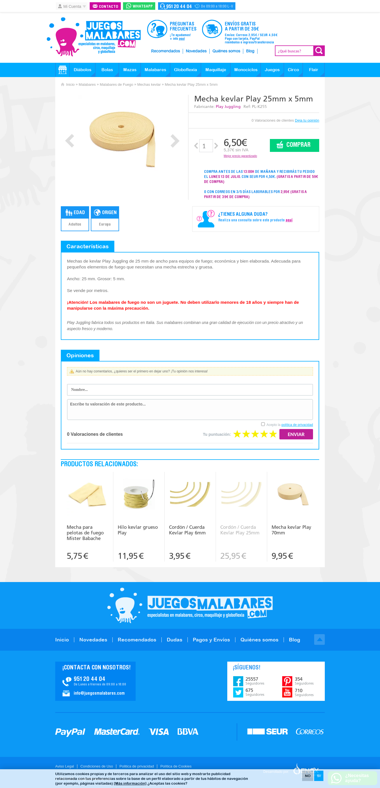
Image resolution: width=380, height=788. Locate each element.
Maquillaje (215, 69)
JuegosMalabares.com (94, 37)
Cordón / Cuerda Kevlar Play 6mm (187, 530)
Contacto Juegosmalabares (196, 6)
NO (308, 776)
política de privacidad (297, 425)
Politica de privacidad (136, 766)
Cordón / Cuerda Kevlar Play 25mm (239, 530)
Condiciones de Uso (96, 766)
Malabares (155, 69)
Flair (313, 69)
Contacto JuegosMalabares (95, 681)
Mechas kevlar (149, 84)
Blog (250, 51)
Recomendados (165, 51)
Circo (293, 69)
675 (254, 692)
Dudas (174, 640)
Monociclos (246, 69)
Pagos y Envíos (211, 640)
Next (175, 141)
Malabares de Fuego (116, 84)
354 (304, 681)
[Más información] (130, 783)
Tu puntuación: (217, 434)
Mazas (129, 69)
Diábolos (82, 69)
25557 (254, 681)
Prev (69, 141)
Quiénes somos (226, 51)
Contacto (108, 7)
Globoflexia (185, 69)
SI (319, 776)
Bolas (107, 69)
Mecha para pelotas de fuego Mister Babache (85, 532)
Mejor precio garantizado (240, 155)
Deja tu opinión (307, 120)
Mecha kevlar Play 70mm (291, 530)
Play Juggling (228, 106)
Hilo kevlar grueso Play (138, 530)
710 (304, 692)
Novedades (196, 51)
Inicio (70, 84)
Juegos (272, 69)
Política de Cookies (175, 766)
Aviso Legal (64, 766)
